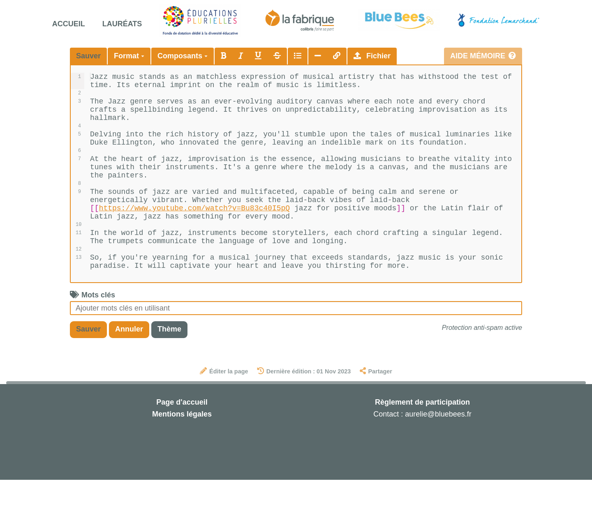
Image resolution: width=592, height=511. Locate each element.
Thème (169, 360)
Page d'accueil (181, 433)
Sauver (88, 56)
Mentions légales (182, 445)
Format (129, 56)
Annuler (129, 360)
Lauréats (122, 24)
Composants (182, 56)
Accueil (68, 24)
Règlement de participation (422, 433)
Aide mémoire (483, 56)
